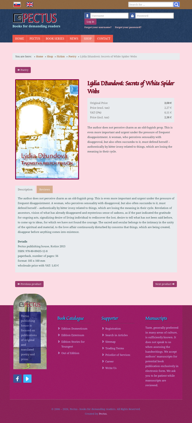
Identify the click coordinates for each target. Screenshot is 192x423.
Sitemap (110, 341)
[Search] (151, 4)
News (74, 39)
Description (25, 189)
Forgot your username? (98, 27)
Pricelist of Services (117, 354)
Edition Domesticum (74, 328)
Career (109, 361)
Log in (90, 21)
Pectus (35, 39)
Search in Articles (116, 335)
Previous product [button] (29, 283)
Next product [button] (165, 283)
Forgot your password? (128, 27)
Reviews (45, 189)
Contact (103, 39)
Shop (88, 39)
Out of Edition (70, 353)
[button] (17, 378)
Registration (113, 328)
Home (19, 39)
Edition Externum (72, 335)
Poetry (22, 70)
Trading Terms (114, 348)
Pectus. (103, 413)
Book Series (55, 39)
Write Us (111, 368)
